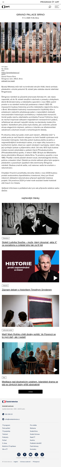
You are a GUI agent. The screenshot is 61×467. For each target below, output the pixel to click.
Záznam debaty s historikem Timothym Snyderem (27, 289)
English (16, 461)
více (30, 391)
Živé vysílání (6, 428)
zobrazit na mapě (8, 81)
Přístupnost (36, 461)
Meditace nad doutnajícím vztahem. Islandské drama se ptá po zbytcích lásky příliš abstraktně (30, 383)
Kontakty (33, 449)
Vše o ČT (5, 449)
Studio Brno (34, 431)
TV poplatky (6, 431)
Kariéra (32, 440)
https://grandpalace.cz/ (10, 73)
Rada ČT (32, 437)
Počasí (4, 440)
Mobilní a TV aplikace (9, 446)
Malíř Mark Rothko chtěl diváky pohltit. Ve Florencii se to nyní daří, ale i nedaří (29, 335)
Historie (5, 285)
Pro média (33, 425)
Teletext (5, 434)
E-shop (4, 443)
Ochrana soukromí (25, 461)
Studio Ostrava (35, 434)
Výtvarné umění (7, 330)
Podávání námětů (35, 443)
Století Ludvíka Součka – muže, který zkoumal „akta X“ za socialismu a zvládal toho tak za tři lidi (29, 243)
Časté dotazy (34, 446)
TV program (6, 425)
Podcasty (5, 437)
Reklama (33, 428)
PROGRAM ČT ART (49, 2)
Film (4, 377)
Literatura (6, 238)
